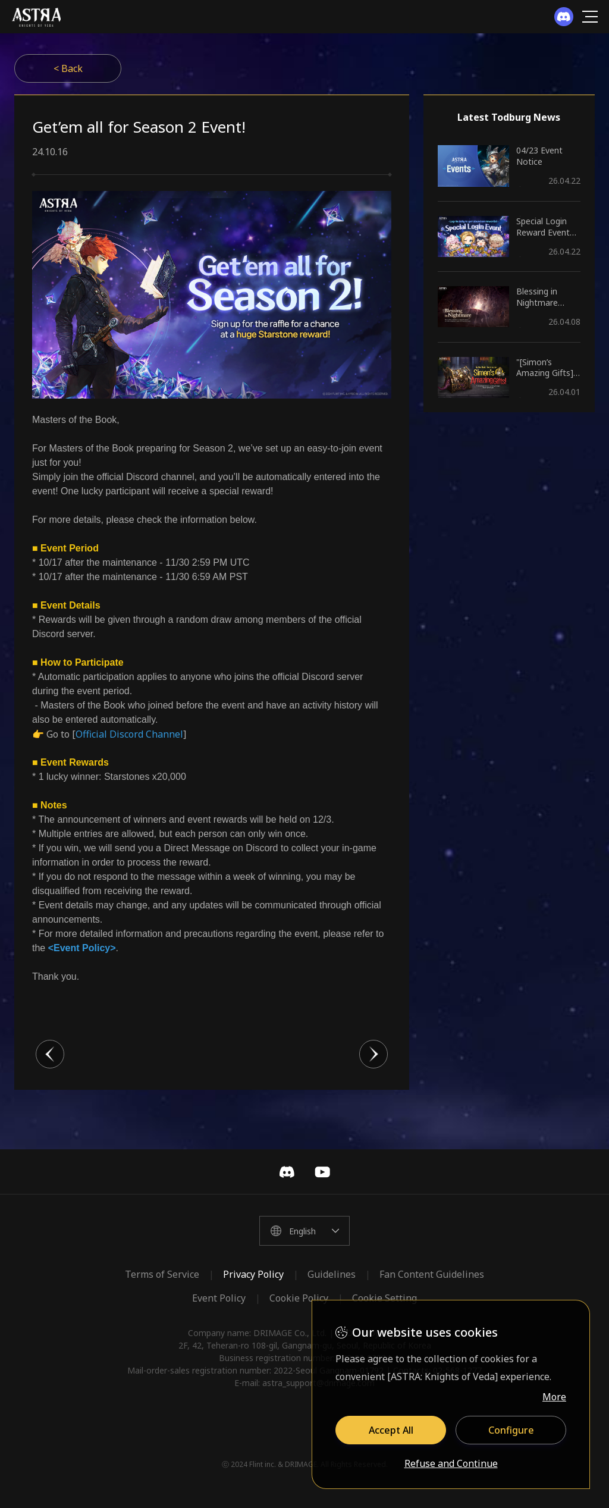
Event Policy (219, 1298)
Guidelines (331, 1274)
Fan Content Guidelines (431, 1274)
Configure (511, 1430)
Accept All (391, 1430)
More (554, 1396)
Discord (286, 1171)
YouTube (322, 1171)
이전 (50, 1054)
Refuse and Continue (451, 1464)
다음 (373, 1054)
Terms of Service (162, 1274)
